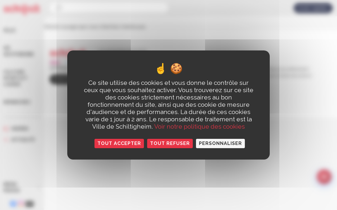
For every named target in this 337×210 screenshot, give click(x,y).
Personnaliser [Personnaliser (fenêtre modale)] (220, 143)
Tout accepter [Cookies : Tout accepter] (119, 143)
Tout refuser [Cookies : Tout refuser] (170, 143)
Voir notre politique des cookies (199, 126)
